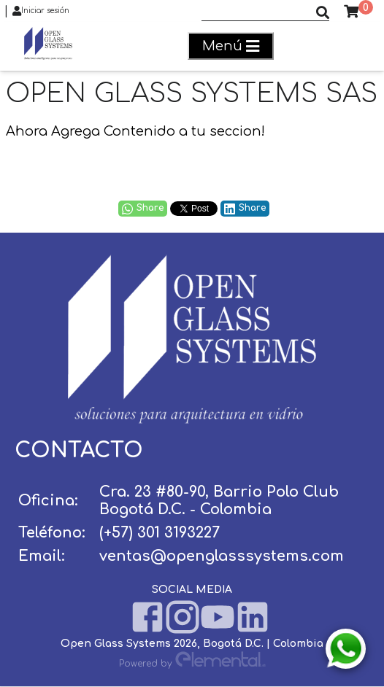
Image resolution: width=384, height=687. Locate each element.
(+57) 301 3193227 (159, 532)
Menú (230, 46)
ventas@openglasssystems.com (221, 556)
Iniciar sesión (40, 11)
